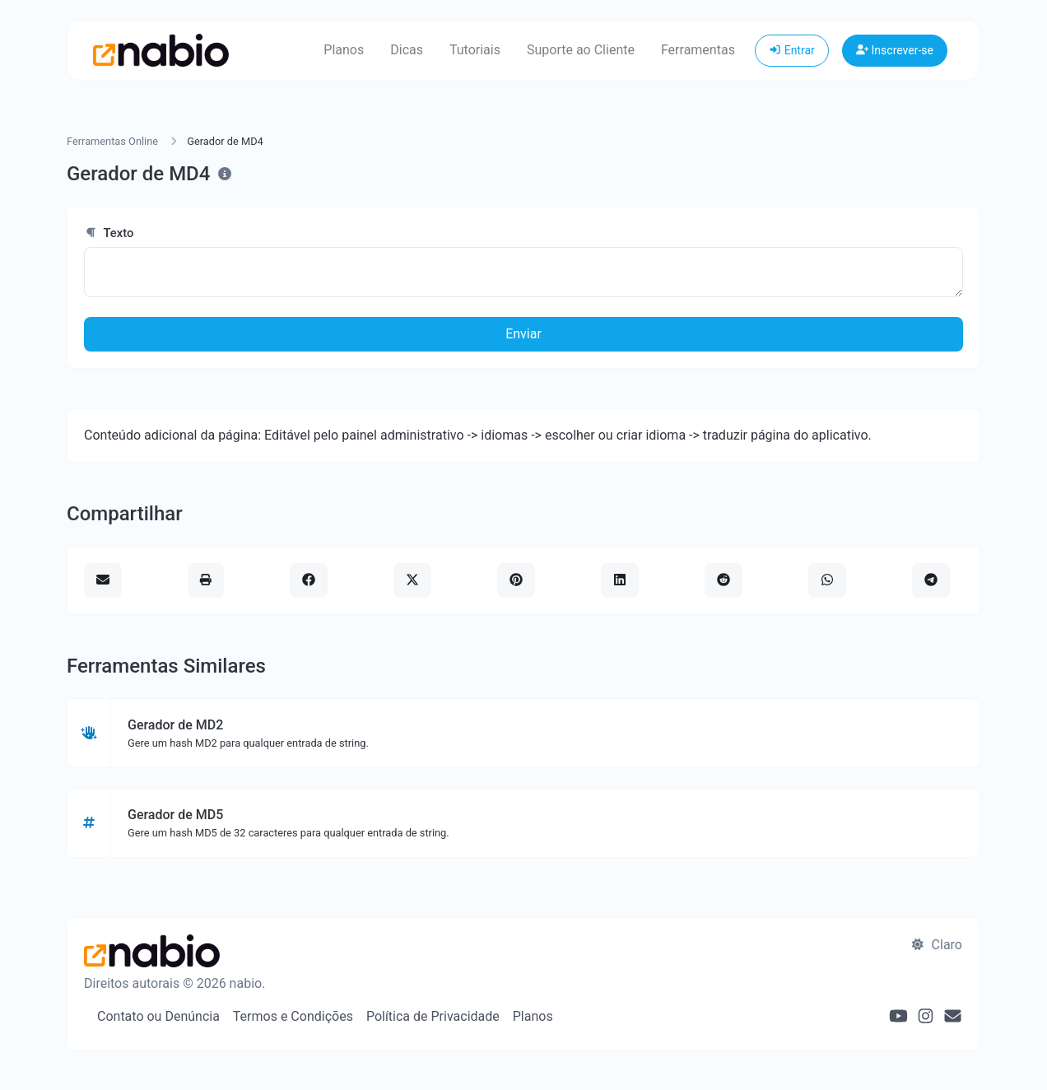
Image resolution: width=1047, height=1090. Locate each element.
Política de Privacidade (433, 1016)
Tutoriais (474, 50)
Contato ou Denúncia (158, 1016)
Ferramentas (698, 50)
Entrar (792, 50)
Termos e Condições (293, 1016)
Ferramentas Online (112, 141)
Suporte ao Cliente (581, 50)
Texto (108, 233)
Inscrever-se (894, 50)
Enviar (523, 334)
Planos (343, 50)
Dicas (406, 50)
